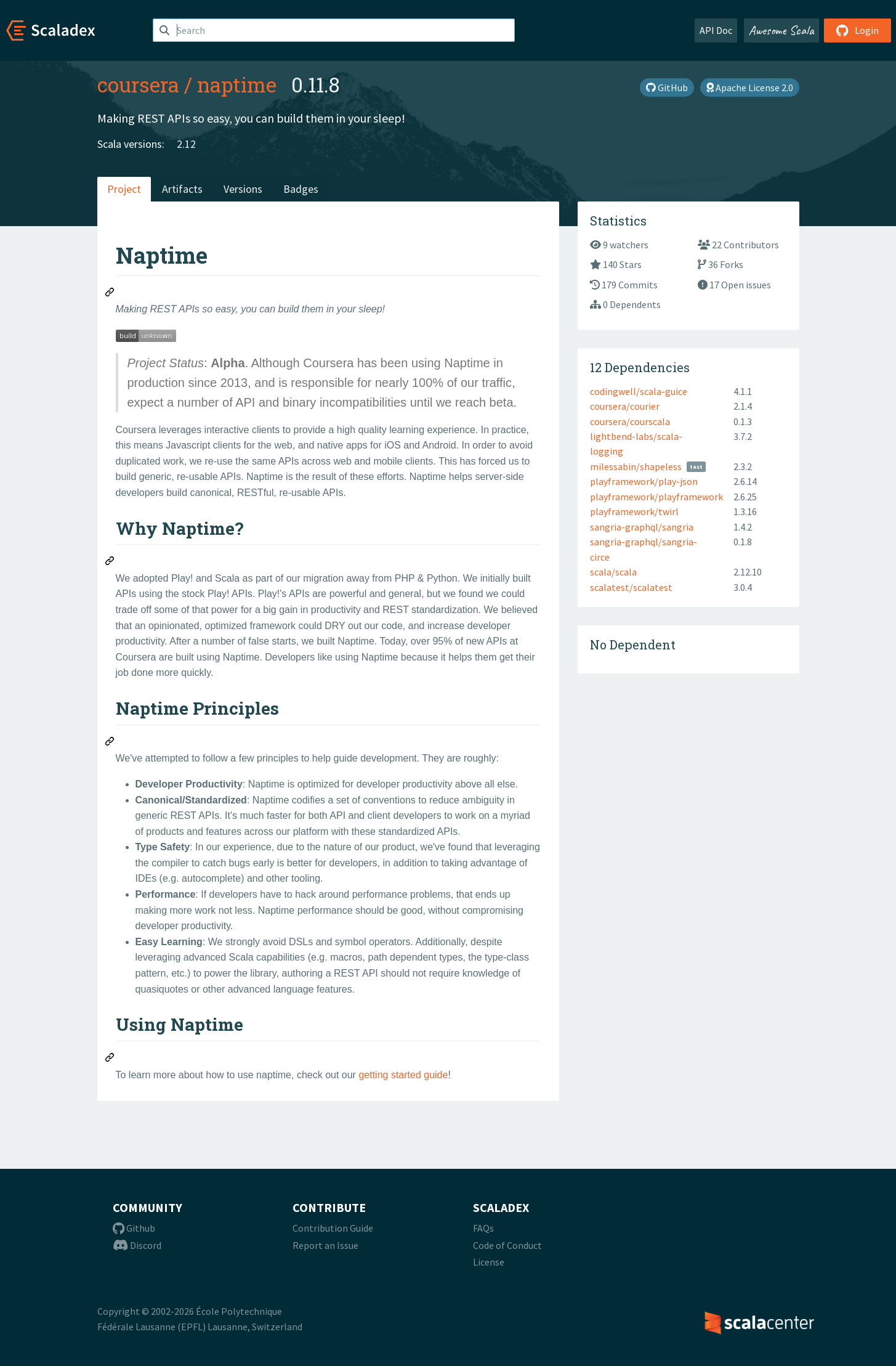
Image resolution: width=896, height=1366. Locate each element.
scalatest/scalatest (631, 587)
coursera (138, 84)
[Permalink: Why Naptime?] (110, 563)
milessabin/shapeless (636, 466)
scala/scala (613, 572)
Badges (300, 189)
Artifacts (182, 189)
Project (124, 189)
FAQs (483, 1228)
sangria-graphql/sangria (641, 527)
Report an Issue (325, 1245)
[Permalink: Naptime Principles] (110, 743)
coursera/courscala (630, 421)
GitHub (667, 87)
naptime (236, 84)
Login (857, 30)
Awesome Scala (781, 30)
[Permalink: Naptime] (110, 294)
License (488, 1262)
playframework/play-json (644, 481)
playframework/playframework (656, 496)
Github (134, 1228)
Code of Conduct (507, 1245)
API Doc (716, 30)
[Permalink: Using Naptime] (110, 1059)
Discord (137, 1245)
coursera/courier (625, 406)
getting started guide (403, 1075)
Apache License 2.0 (749, 87)
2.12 (186, 144)
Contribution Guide (333, 1228)
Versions (243, 189)
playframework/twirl (634, 511)
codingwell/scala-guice (638, 391)
